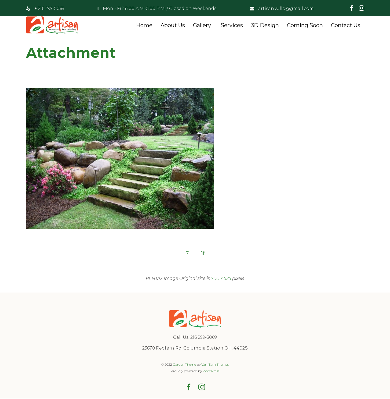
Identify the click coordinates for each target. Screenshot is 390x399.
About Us (173, 25)
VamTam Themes (215, 365)
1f (203, 253)
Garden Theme (184, 365)
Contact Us (345, 25)
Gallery (202, 25)
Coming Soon (305, 25)
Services (232, 25)
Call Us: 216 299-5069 (195, 337)
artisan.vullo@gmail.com (286, 8)
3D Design (265, 25)
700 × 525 (221, 279)
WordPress (211, 371)
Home (144, 25)
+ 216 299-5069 (49, 8)
